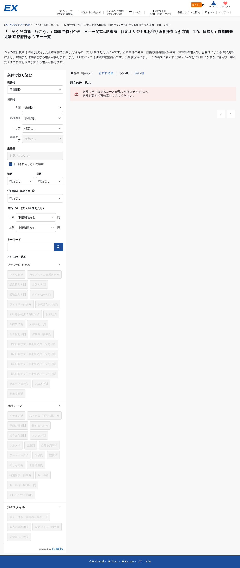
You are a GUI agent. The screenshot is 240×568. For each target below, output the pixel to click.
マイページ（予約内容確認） (66, 12)
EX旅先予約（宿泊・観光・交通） (159, 12)
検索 (58, 247)
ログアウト (225, 12)
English (209, 12)
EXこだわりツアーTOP (17, 24)
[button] (35, 264)
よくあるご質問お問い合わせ (115, 12)
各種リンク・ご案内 (189, 12)
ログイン (196, 5)
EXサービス (135, 12)
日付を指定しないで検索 (29, 164)
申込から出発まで (91, 12)
